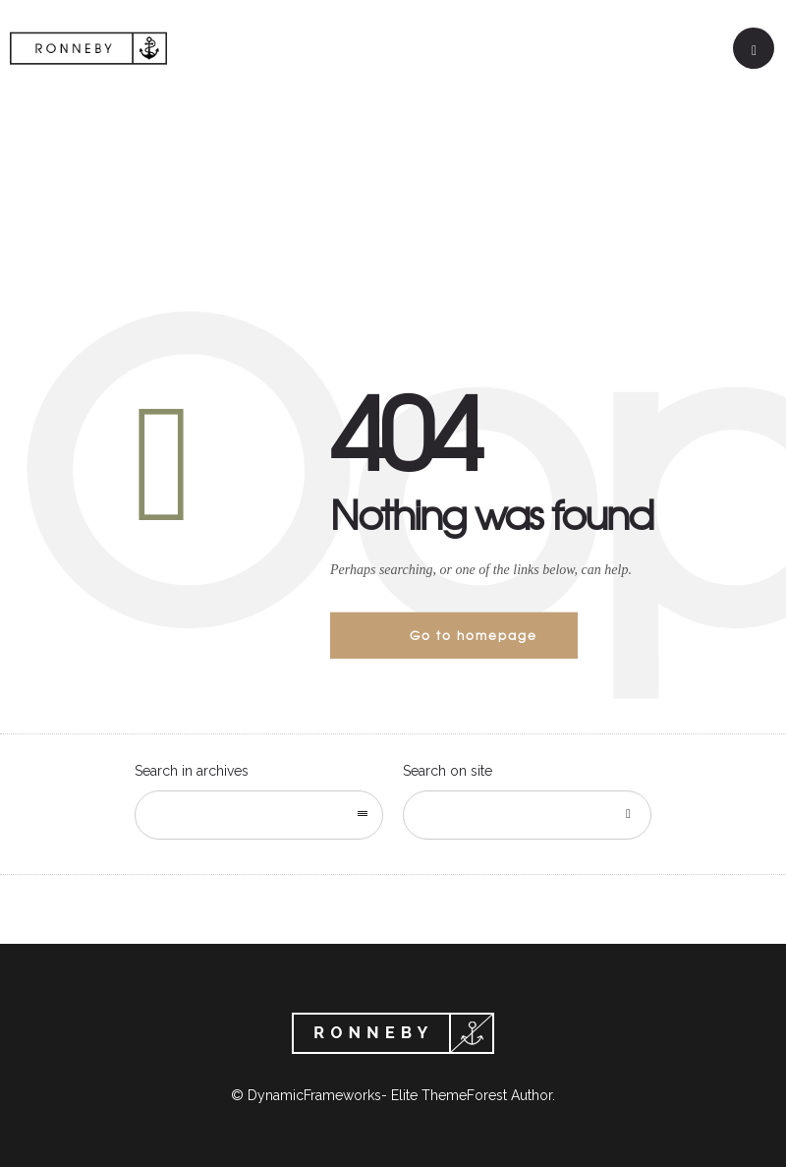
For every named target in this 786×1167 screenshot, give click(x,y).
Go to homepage (473, 635)
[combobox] (259, 815)
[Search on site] (527, 815)
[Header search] (754, 50)
